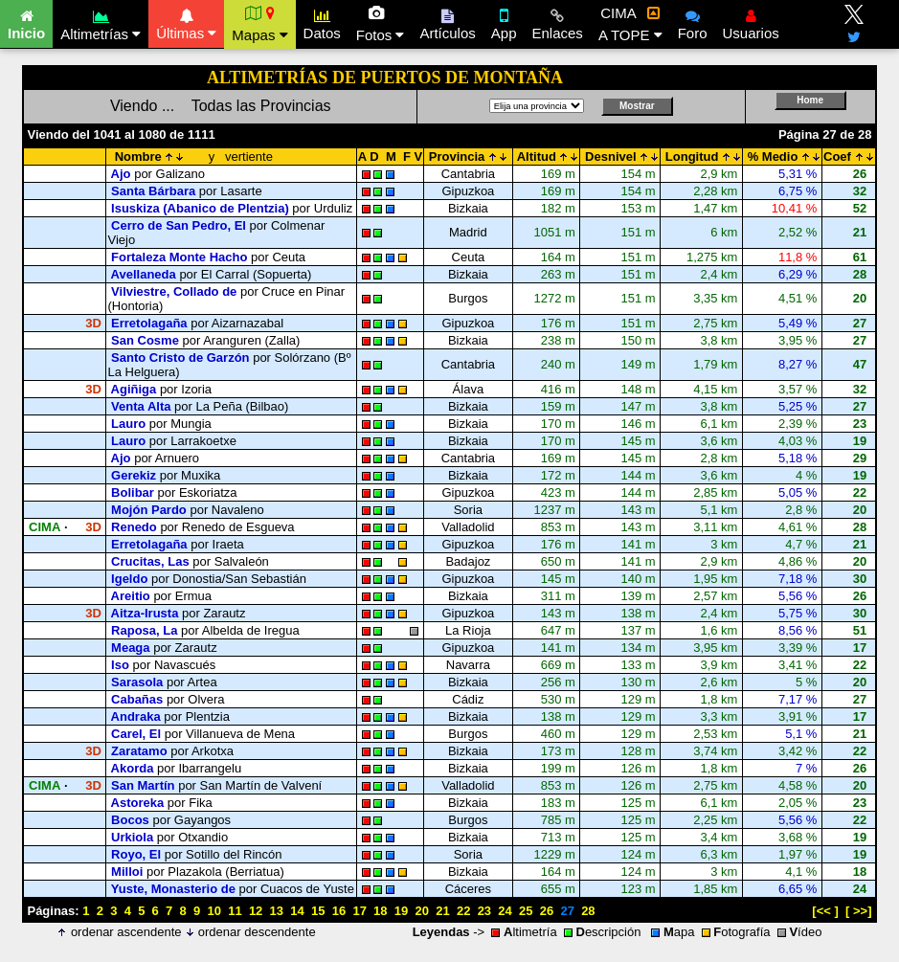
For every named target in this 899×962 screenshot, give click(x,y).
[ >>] (858, 911)
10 (213, 911)
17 (359, 911)
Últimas (186, 22)
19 (401, 911)
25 (525, 911)
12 (255, 911)
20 (422, 911)
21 (442, 911)
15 (318, 911)
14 (296, 911)
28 (588, 911)
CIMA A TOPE (630, 24)
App (504, 22)
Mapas (259, 24)
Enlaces (557, 22)
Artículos (447, 22)
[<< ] (825, 911)
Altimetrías (100, 22)
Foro (693, 22)
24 (504, 911)
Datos (322, 22)
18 (380, 911)
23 (484, 911)
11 (234, 911)
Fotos (380, 24)
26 (546, 911)
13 (276, 911)
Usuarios (751, 22)
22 (463, 911)
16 (339, 911)
